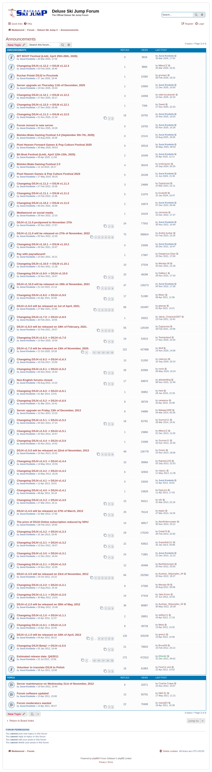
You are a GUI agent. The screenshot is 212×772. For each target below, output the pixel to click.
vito (160, 499)
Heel (161, 390)
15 (112, 352)
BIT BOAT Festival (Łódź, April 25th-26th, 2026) (47, 56)
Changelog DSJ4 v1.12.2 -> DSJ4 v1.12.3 (43, 65)
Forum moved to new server (35, 125)
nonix (161, 369)
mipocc (162, 470)
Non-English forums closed (34, 380)
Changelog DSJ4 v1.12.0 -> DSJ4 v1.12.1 (43, 104)
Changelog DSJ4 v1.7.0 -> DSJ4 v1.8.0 (41, 317)
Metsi (161, 624)
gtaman (162, 306)
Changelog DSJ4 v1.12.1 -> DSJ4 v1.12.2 (43, 94)
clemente (163, 212)
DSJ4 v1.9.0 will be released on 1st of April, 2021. (48, 306)
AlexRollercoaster (167, 521)
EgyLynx (163, 490)
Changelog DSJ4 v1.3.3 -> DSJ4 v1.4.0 (41, 500)
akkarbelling (165, 379)
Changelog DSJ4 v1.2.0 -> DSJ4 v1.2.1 (41, 584)
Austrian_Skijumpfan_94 (171, 573)
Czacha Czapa (166, 683)
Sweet (162, 104)
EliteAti (162, 656)
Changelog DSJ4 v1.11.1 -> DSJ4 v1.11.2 (43, 193)
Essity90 (163, 193)
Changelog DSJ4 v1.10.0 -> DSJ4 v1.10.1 (43, 263)
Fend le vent (165, 667)
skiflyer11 (163, 615)
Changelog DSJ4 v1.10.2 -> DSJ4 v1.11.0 (43, 203)
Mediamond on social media (35, 212)
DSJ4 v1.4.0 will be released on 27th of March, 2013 (50, 511)
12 (99, 352)
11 (94, 352)
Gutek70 (163, 531)
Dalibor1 (163, 273)
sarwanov (163, 400)
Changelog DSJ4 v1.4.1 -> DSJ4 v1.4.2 (41, 480)
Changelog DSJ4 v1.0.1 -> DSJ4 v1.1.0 (41, 625)
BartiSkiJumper (166, 564)
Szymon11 (164, 420)
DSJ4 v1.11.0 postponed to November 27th (44, 222)
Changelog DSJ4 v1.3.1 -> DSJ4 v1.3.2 (41, 542)
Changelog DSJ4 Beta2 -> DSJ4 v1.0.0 (41, 645)
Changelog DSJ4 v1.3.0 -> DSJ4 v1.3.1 (41, 553)
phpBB (95, 758)
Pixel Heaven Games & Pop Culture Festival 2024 (48, 173)
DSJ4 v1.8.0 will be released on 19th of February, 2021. (52, 326)
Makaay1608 (165, 410)
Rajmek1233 (165, 461)
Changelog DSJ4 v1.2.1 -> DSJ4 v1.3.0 (41, 564)
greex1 (162, 634)
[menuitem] (28, 23)
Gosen (162, 450)
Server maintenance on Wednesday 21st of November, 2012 (55, 683)
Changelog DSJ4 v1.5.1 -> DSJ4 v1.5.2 (41, 420)
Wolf (161, 348)
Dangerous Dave (167, 253)
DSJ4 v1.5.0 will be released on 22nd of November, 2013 (53, 450)
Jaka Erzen (164, 594)
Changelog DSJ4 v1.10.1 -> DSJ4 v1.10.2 (43, 244)
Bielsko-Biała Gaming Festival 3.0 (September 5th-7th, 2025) (55, 135)
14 (107, 352)
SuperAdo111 (165, 542)
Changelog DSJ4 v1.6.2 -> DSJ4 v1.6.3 (41, 359)
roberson (163, 359)
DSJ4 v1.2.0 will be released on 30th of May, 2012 (48, 604)
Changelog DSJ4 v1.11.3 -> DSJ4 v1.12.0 (43, 114)
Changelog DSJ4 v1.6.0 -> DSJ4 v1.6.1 (41, 391)
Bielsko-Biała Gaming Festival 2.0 (38, 164)
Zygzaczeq (164, 183)
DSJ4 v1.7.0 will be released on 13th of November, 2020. (53, 348)
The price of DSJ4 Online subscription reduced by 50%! (53, 521)
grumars (163, 75)
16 (99, 660)
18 (107, 660)
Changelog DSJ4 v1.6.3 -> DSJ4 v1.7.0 (41, 337)
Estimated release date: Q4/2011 (38, 656)
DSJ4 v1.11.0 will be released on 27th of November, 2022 (53, 233)
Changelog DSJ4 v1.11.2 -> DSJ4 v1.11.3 (43, 183)
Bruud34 (163, 645)
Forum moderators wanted (34, 703)
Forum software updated (33, 693)
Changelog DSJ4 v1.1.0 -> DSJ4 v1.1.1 (41, 615)
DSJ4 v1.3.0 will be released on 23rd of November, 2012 (52, 574)
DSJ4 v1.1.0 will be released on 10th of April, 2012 (49, 634)
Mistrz (162, 295)
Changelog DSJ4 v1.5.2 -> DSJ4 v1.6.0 (41, 400)
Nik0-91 (162, 693)
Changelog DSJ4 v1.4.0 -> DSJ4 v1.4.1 (41, 490)
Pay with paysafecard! (31, 254)
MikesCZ (163, 65)
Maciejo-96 (164, 263)
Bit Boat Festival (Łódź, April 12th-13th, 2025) (46, 154)
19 (112, 660)
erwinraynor (164, 164)
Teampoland (165, 337)
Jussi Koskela (27, 59)
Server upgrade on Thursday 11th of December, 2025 (51, 85)
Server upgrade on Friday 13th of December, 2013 (49, 410)
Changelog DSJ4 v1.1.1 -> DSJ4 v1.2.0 (41, 594)
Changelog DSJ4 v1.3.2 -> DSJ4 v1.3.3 (41, 531)
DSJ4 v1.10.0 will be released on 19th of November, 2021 (53, 284)
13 (103, 352)
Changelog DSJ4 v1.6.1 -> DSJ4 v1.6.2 (41, 369)
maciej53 (163, 703)
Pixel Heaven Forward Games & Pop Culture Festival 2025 (54, 144)
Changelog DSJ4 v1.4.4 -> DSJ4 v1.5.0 (41, 440)
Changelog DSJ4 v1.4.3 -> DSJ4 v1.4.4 (41, 461)
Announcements (21, 39)
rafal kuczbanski (167, 94)
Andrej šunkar (166, 233)
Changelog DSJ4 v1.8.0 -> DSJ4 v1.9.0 (41, 295)
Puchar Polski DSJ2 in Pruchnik (37, 75)
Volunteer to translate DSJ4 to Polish (41, 667)
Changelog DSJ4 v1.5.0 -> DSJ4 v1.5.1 (41, 431)
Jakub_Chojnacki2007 (170, 316)
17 (103, 660)
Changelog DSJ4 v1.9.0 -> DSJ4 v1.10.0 (42, 273)
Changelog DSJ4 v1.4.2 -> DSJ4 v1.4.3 (41, 470)
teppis (162, 510)
